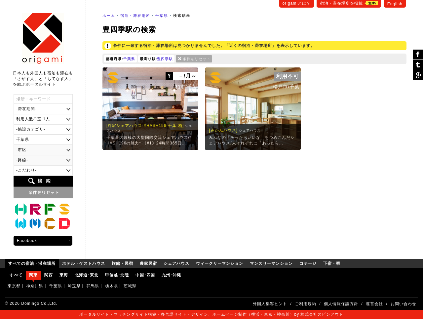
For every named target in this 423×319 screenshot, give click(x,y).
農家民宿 (50, 209)
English (395, 4)
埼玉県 (74, 286)
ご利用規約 (305, 303)
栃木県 (111, 286)
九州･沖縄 (171, 275)
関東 (33, 275)
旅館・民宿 (35, 209)
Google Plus (418, 75)
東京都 (14, 286)
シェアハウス (64, 209)
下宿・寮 (64, 224)
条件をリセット (197, 59)
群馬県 (92, 286)
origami (43, 38)
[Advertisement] (254, 203)
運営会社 (374, 303)
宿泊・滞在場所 (135, 16)
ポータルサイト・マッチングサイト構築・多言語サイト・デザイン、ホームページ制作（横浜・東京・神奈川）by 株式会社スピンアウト (211, 314)
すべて (16, 275)
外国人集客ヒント (270, 303)
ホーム (108, 16)
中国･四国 (145, 275)
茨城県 (130, 286)
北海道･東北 (86, 275)
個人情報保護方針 (341, 303)
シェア (418, 55)
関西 (48, 275)
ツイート (418, 65)
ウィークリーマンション (21, 224)
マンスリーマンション (35, 224)
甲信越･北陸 (117, 275)
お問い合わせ (403, 303)
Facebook (27, 240)
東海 (63, 275)
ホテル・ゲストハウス (21, 209)
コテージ (50, 224)
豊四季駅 (165, 59)
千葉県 (161, 16)
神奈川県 (34, 286)
